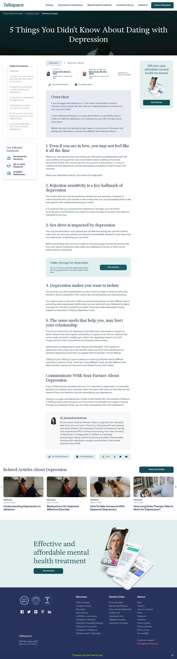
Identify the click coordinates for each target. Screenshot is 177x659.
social (52, 212)
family (59, 295)
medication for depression (70, 332)
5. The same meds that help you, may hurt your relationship (21, 116)
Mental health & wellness (100, 5)
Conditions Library (32, 14)
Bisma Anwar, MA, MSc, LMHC (98, 73)
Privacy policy (143, 623)
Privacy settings (144, 627)
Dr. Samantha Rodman (74, 418)
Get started (113, 267)
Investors (141, 620)
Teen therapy (82, 613)
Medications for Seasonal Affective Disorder (63, 509)
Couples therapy (83, 606)
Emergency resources (147, 644)
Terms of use (143, 630)
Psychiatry (81, 610)
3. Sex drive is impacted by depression (21, 99)
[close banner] (173, 655)
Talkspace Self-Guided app (88, 634)
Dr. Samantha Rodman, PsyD (62, 73)
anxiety (65, 350)
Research (143, 5)
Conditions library (125, 5)
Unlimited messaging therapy (89, 623)
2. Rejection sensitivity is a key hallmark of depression (21, 90)
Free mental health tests (120, 610)
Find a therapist (116, 603)
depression (76, 103)
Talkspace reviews (117, 620)
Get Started (156, 102)
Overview (14, 71)
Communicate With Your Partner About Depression (20, 127)
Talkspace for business (86, 627)
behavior (69, 393)
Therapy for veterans (85, 620)
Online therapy (83, 603)
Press (139, 613)
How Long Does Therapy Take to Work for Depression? (152, 509)
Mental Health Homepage (13, 14)
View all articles (156, 470)
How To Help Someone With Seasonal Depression (108, 509)
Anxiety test (114, 613)
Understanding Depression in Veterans (22, 509)
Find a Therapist (162, 5)
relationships (67, 106)
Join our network (145, 610)
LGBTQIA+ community (86, 616)
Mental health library (118, 606)
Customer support (145, 640)
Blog (139, 603)
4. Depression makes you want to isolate (20, 107)
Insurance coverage (118, 623)
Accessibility (143, 634)
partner (94, 163)
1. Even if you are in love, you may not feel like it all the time (21, 79)
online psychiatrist (98, 360)
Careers (141, 606)
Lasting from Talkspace (86, 630)
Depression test (116, 616)
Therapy (49, 5)
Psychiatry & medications (70, 5)
